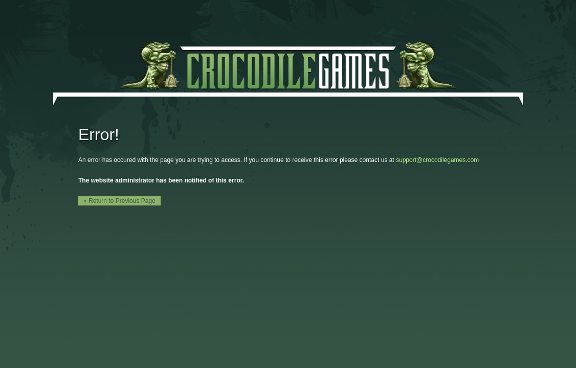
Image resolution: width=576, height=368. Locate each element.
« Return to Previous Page (119, 200)
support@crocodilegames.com (437, 160)
